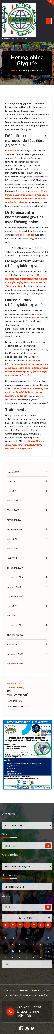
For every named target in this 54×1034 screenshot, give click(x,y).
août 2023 (12, 605)
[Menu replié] (49, 21)
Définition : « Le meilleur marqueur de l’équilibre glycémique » (26, 140)
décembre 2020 (15, 653)
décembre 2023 (15, 567)
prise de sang (28, 274)
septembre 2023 (15, 596)
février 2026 (13, 471)
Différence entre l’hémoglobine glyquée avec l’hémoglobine (25, 217)
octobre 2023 (14, 586)
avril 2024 (12, 557)
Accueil (14, 70)
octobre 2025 (14, 481)
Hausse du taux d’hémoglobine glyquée (25, 302)
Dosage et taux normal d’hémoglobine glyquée (25, 263)
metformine (23, 429)
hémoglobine (12, 150)
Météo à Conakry (15, 686)
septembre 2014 (15, 663)
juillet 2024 (12, 548)
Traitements (16, 409)
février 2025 (13, 509)
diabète (22, 202)
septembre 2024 (15, 529)
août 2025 (12, 490)
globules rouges (26, 234)
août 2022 (12, 644)
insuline (37, 317)
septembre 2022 (15, 634)
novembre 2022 (15, 624)
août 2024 (12, 538)
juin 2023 (11, 615)
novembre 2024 (15, 519)
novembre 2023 (15, 576)
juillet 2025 (12, 500)
